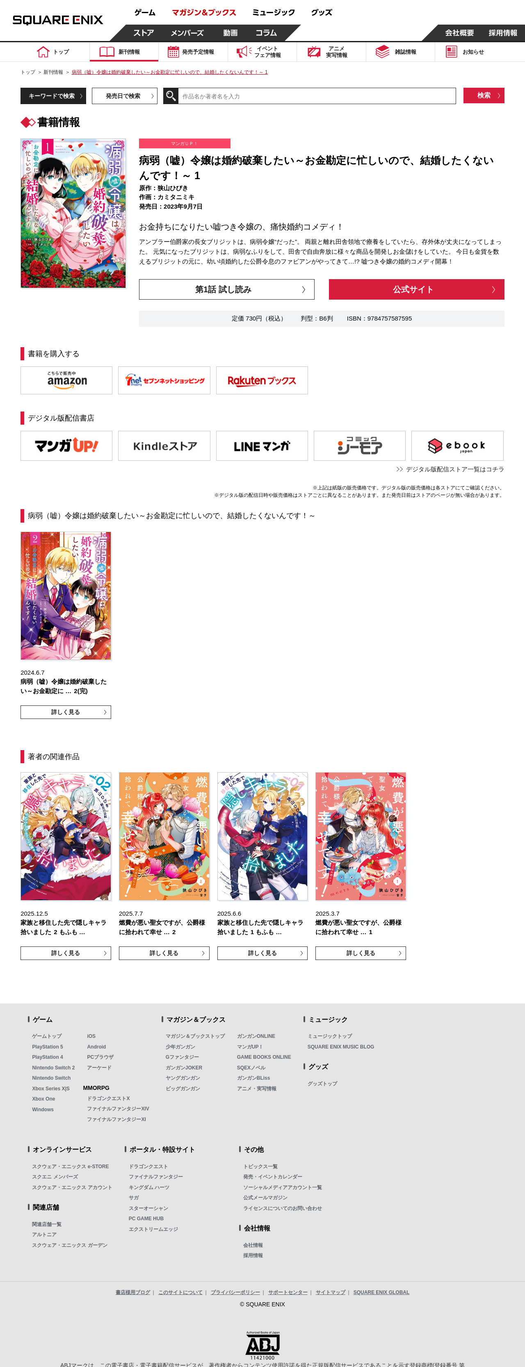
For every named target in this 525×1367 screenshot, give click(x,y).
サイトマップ (330, 1292)
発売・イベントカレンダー (272, 1177)
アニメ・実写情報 (256, 1089)
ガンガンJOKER (184, 1068)
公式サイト (413, 289)
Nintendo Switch (51, 1078)
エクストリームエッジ (153, 1229)
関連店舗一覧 (47, 1224)
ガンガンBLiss (253, 1078)
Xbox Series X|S (50, 1089)
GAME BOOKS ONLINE (264, 1057)
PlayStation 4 (47, 1057)
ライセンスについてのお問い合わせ (282, 1208)
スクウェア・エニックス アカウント (72, 1187)
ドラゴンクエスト (148, 1166)
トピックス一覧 (260, 1166)
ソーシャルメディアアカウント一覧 (282, 1187)
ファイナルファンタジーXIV (118, 1109)
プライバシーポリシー (235, 1292)
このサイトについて (180, 1292)
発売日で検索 (123, 96)
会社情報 (253, 1245)
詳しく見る (65, 712)
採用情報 (253, 1255)
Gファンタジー (182, 1057)
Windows (43, 1109)
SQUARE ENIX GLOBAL (382, 1292)
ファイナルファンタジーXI (116, 1119)
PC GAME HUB (146, 1218)
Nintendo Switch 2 (53, 1068)
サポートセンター (288, 1292)
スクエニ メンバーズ (55, 1177)
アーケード (99, 1068)
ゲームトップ (47, 1036)
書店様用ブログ (133, 1292)
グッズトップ (322, 1084)
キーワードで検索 (52, 96)
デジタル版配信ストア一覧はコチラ (455, 469)
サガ (134, 1198)
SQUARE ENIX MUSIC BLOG (341, 1047)
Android (96, 1047)
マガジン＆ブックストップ (195, 1036)
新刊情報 (53, 72)
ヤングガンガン (183, 1078)
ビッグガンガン (183, 1089)
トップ (28, 72)
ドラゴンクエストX (108, 1098)
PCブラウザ (100, 1057)
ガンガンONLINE (256, 1036)
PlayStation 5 (47, 1047)
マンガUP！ (250, 1047)
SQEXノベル (251, 1068)
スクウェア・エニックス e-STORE (70, 1166)
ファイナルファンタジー (156, 1177)
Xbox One (43, 1099)
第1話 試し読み (223, 289)
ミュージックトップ (330, 1036)
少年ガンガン (180, 1047)
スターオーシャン (148, 1208)
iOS (91, 1036)
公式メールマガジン (265, 1198)
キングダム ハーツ (149, 1187)
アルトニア (44, 1234)
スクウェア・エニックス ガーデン (69, 1245)
